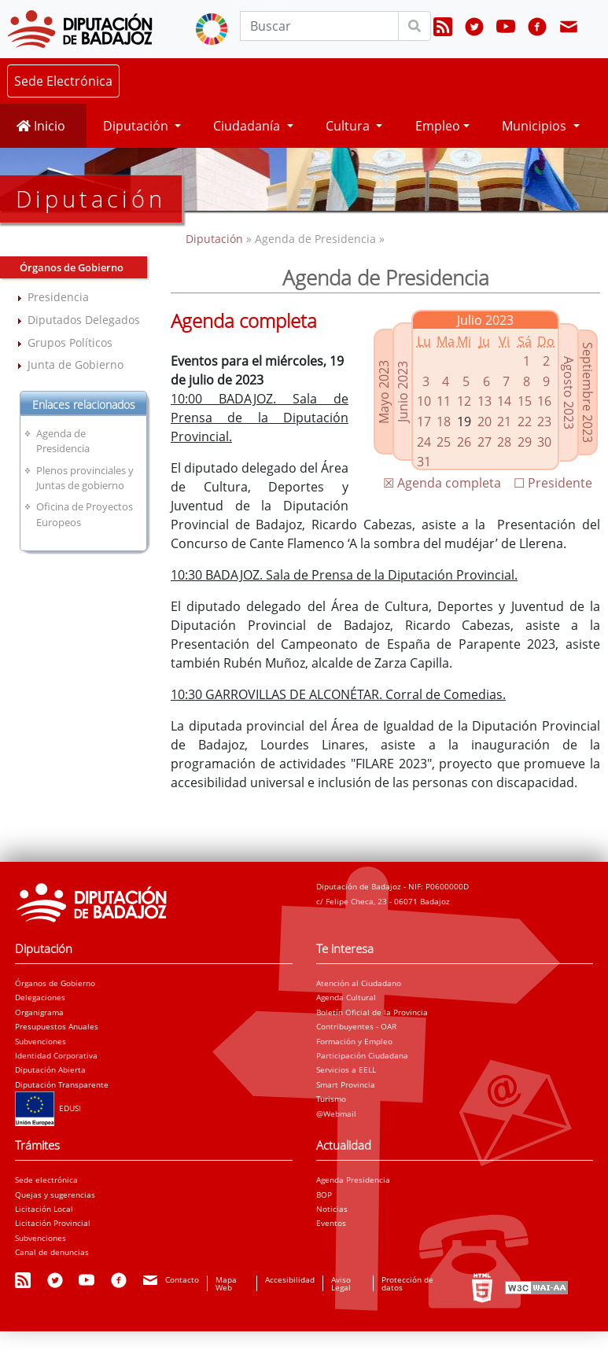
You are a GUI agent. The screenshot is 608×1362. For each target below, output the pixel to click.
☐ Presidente (553, 482)
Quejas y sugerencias (55, 1194)
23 (544, 421)
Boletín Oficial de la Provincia (372, 1012)
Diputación (216, 238)
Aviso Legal (341, 1283)
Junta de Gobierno (75, 364)
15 (525, 401)
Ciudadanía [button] (248, 125)
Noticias (332, 1208)
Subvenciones (40, 1041)
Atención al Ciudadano (358, 982)
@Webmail (336, 1113)
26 (464, 442)
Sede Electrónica (63, 81)
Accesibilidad (290, 1279)
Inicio (41, 125)
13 (484, 401)
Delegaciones (40, 997)
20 (484, 421)
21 (504, 421)
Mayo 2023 (383, 391)
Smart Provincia (345, 1084)
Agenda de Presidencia (63, 440)
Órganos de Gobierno (55, 982)
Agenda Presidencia (353, 1179)
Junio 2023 (402, 391)
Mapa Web (226, 1283)
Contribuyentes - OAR (356, 1026)
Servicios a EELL (346, 1069)
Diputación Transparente (62, 1084)
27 (484, 442)
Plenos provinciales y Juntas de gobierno (85, 477)
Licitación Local (44, 1208)
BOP (324, 1194)
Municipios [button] (535, 125)
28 (504, 442)
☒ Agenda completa (442, 482)
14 (504, 401)
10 (424, 401)
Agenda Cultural (346, 997)
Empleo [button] (437, 125)
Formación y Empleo (354, 1041)
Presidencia (58, 296)
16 (544, 401)
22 (525, 421)
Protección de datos (407, 1283)
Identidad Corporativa (56, 1055)
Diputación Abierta (50, 1069)
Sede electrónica (46, 1179)
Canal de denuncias (52, 1251)
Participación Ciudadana (362, 1055)
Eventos (331, 1222)
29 (525, 442)
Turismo (331, 1098)
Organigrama (39, 1012)
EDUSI (48, 1108)
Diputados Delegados (84, 319)
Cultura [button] (349, 125)
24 (424, 442)
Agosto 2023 (568, 392)
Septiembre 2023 (587, 392)
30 (544, 442)
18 (444, 421)
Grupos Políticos (70, 342)
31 (424, 461)
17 (424, 421)
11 (444, 401)
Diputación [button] (137, 125)
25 (444, 442)
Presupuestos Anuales (56, 1026)
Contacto (182, 1279)
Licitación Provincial (52, 1222)
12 (464, 401)
